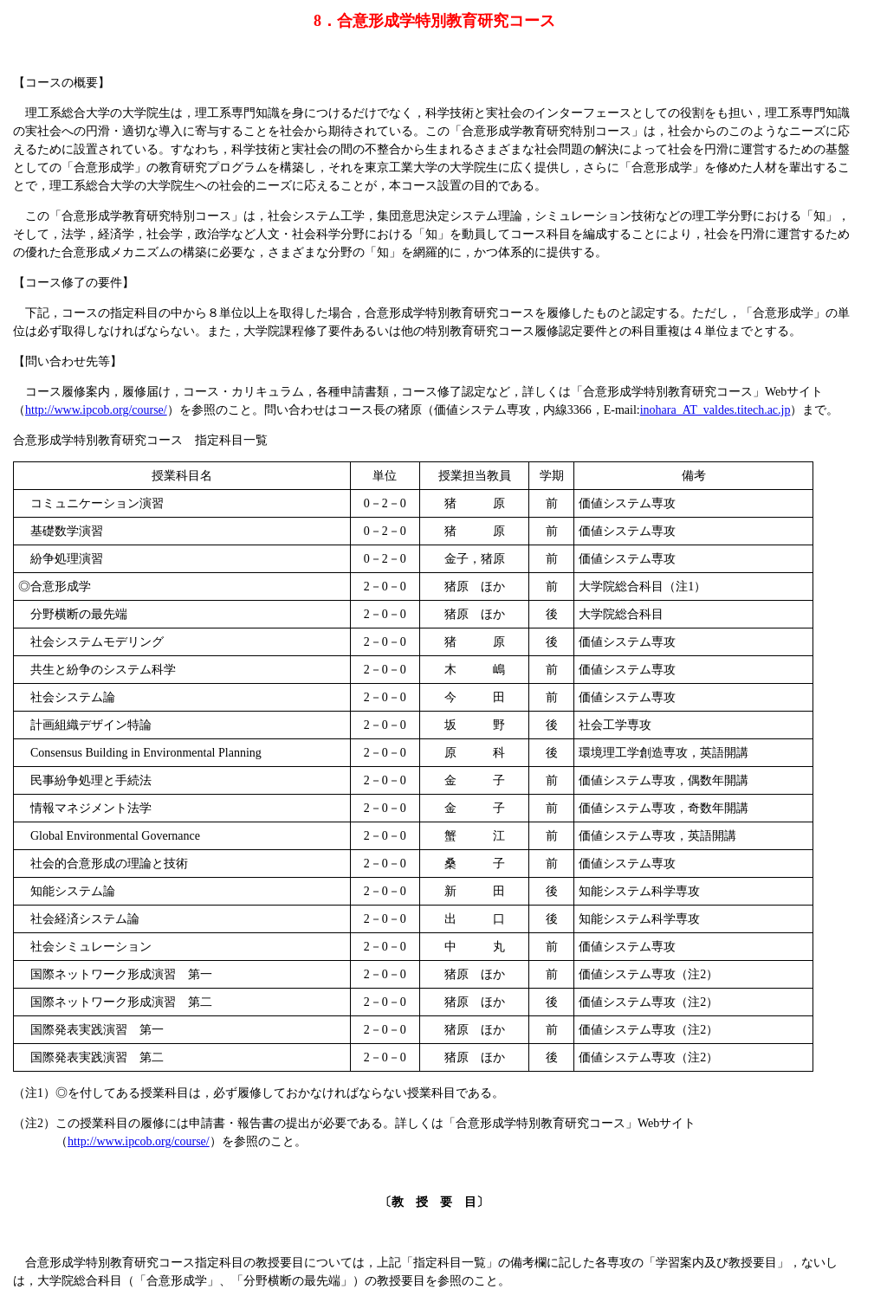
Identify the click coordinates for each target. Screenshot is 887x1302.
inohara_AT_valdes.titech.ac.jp (715, 409)
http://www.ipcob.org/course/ (96, 409)
